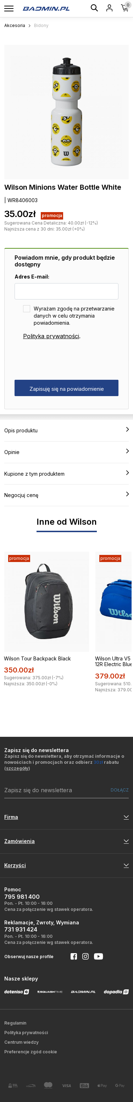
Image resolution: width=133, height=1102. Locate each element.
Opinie (66, 452)
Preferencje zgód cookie (30, 1051)
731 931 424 (20, 929)
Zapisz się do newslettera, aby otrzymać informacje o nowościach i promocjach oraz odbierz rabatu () (64, 762)
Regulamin (15, 1023)
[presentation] (68, 360)
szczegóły (17, 768)
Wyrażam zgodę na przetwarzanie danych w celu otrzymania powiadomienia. (74, 316)
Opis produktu (66, 430)
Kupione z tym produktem (66, 473)
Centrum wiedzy (21, 1042)
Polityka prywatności (51, 336)
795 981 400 (22, 896)
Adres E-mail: (32, 277)
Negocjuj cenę (66, 495)
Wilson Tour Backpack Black (37, 658)
